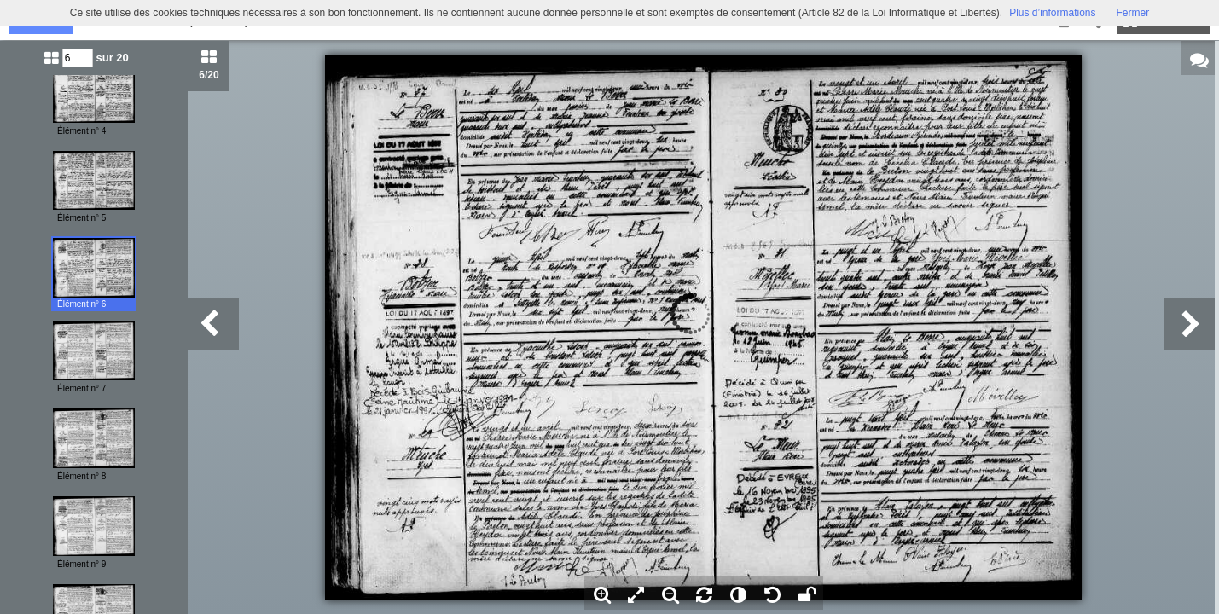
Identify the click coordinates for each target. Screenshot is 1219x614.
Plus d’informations (1052, 13)
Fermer (1133, 13)
